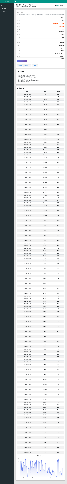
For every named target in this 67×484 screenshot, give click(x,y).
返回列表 (20, 65)
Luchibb (7, 1)
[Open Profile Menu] (64, 1)
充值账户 (35, 65)
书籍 (58, 5)
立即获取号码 (22, 60)
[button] (16, 5)
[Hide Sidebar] (15, 1)
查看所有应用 (27, 65)
